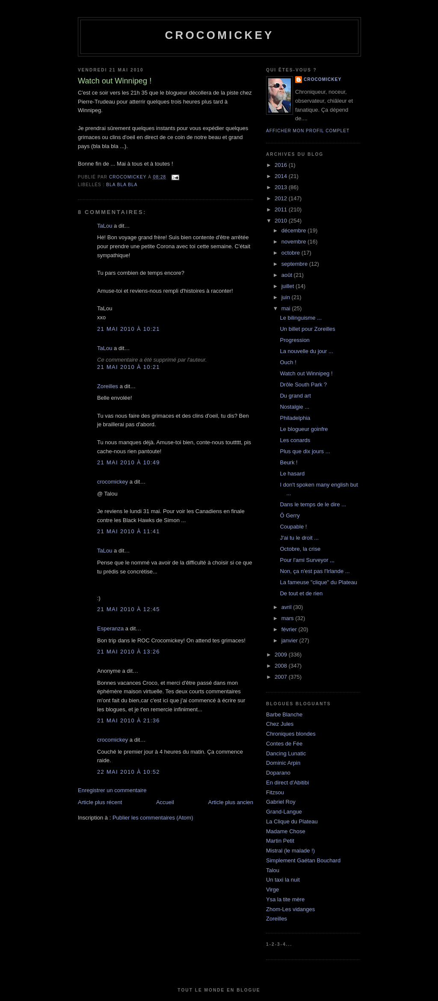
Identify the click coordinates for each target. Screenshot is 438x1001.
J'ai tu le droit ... (299, 538)
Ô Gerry (289, 515)
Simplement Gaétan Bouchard (303, 860)
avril (287, 607)
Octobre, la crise (300, 549)
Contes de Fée (284, 743)
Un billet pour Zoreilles (307, 329)
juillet (288, 286)
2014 (282, 176)
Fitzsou (275, 792)
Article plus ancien (231, 802)
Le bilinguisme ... (301, 318)
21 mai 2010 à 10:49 (128, 462)
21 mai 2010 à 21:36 (128, 720)
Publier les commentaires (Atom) (152, 817)
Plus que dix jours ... (305, 451)
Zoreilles (107, 386)
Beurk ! (288, 462)
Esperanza (110, 628)
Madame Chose (285, 831)
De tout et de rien (301, 593)
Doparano (278, 772)
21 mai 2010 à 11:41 (128, 531)
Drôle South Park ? (303, 384)
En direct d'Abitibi (287, 782)
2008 (282, 665)
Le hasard (292, 473)
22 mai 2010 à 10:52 (128, 772)
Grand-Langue (284, 811)
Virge (272, 889)
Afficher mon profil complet (307, 130)
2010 (282, 220)
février (290, 629)
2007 (282, 677)
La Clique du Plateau (292, 821)
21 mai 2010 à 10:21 (128, 329)
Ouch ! (288, 362)
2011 (282, 209)
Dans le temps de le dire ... (313, 504)
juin (286, 297)
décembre (294, 230)
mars (288, 618)
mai (286, 308)
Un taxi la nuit (283, 879)
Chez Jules (279, 724)
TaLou (104, 226)
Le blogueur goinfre (304, 429)
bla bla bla (121, 184)
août (287, 275)
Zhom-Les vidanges (290, 909)
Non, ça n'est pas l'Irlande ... (314, 571)
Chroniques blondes (291, 734)
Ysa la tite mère (285, 899)
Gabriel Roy (281, 802)
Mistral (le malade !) (290, 850)
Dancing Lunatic (286, 753)
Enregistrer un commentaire (112, 790)
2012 (282, 198)
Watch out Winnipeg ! (306, 373)
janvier (290, 640)
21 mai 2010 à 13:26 (128, 651)
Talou (272, 870)
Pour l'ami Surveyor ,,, (307, 560)
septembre (295, 264)
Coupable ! (293, 526)
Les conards (295, 440)
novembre (294, 241)
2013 (282, 187)
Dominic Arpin (283, 763)
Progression (294, 340)
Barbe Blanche (284, 714)
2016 (282, 165)
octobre (291, 253)
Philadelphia (295, 418)
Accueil (165, 802)
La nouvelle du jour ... (306, 351)
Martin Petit (280, 841)
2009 (282, 654)
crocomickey (219, 35)
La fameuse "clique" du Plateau (318, 582)
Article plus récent (100, 802)
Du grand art (295, 395)
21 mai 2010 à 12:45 (128, 609)
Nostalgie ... (294, 407)
